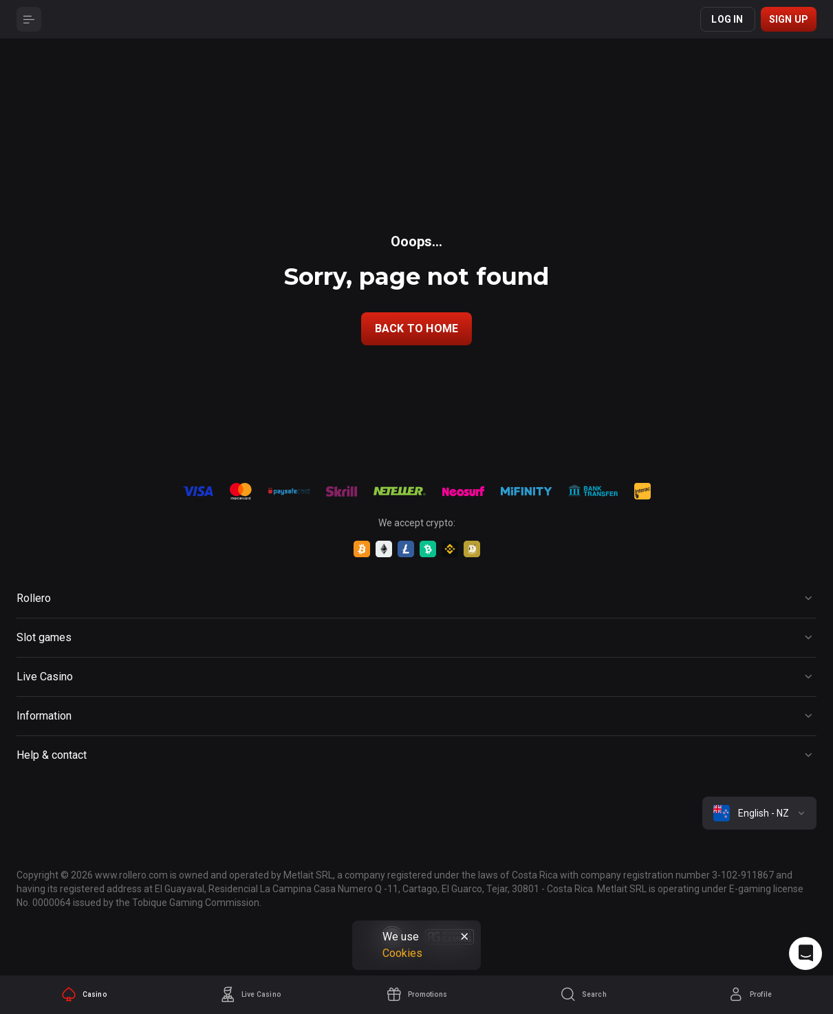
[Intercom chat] (805, 953)
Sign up (788, 19)
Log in (727, 19)
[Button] (29, 19)
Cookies (402, 953)
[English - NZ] (759, 813)
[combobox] (759, 813)
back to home (416, 328)
